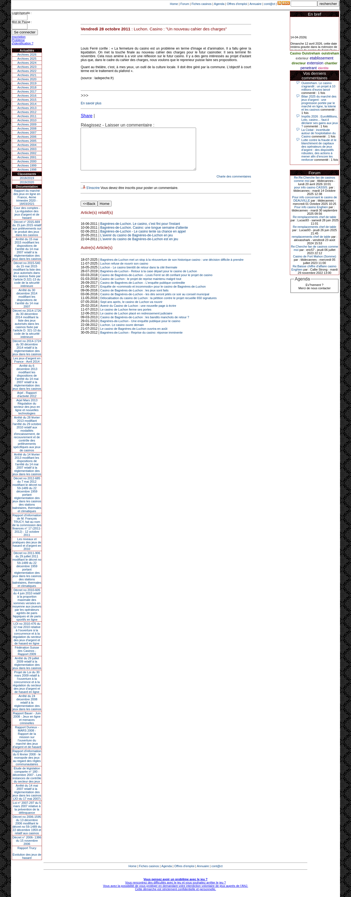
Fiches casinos (202, 3)
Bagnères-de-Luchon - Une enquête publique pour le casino (140, 329)
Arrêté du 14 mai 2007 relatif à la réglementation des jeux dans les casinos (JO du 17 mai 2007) (27, 792)
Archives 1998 (26, 169)
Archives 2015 (26, 99)
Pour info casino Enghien (311, 207)
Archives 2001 (26, 157)
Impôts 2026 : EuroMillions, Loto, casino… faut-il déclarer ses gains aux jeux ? (319, 121)
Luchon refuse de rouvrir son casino (124, 271)
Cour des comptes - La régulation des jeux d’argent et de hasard (27, 212)
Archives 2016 (26, 95)
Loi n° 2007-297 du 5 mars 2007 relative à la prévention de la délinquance (27, 807)
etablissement (321, 58)
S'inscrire (93, 196)
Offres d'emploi (237, 3)
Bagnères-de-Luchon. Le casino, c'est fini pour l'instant (140, 232)
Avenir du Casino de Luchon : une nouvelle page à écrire (138, 314)
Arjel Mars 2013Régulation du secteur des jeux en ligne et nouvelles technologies (27, 407)
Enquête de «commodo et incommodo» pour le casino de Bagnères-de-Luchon (153, 294)
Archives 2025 (26, 58)
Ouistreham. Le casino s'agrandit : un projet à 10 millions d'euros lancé (318, 86)
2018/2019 (27, 178)
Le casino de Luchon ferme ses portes (126, 317)
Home (174, 3)
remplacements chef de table (311, 236)
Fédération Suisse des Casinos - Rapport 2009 (27, 651)
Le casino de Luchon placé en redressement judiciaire (136, 321)
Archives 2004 (26, 145)
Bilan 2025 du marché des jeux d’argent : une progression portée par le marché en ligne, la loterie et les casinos (318, 103)
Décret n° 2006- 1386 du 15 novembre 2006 (27, 841)
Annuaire (256, 3)
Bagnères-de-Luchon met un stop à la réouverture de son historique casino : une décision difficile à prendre (172, 268)
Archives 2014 (26, 103)
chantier (331, 63)
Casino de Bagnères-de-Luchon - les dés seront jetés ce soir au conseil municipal (154, 302)
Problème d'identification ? (22, 41)
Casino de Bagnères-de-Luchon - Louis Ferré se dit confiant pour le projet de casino (156, 283)
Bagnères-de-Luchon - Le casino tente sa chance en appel (143, 240)
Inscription (19, 36)
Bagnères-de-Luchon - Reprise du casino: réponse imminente (141, 340)
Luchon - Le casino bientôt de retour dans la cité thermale (138, 275)
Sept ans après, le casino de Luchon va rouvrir (131, 310)
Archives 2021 (26, 75)
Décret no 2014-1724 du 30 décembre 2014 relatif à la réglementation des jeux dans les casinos (27, 347)
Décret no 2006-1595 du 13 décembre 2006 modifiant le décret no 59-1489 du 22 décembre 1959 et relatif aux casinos (27, 825)
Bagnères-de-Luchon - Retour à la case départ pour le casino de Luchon (148, 279)
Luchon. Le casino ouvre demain (122, 333)
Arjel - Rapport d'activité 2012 (27, 394)
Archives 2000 (26, 161)
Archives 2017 (26, 91)
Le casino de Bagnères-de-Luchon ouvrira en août (134, 337)
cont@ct (269, 3)
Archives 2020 (26, 79)
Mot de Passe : (22, 22)
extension (315, 63)
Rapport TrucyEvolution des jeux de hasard (27, 852)
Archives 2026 (26, 54)
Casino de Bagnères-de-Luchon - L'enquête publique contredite (142, 291)
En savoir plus (91, 103)
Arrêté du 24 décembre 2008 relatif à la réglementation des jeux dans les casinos (27, 702)
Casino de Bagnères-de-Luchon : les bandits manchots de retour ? (144, 325)
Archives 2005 (26, 140)
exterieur (302, 58)
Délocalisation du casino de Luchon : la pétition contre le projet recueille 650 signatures (158, 306)
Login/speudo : (22, 13)
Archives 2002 (26, 153)
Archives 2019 (26, 83)
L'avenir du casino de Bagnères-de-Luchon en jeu (136, 243)
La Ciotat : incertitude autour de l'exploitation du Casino (318, 133)
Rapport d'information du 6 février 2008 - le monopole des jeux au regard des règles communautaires (27, 757)
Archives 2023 (26, 66)
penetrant (309, 68)
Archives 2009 (26, 124)
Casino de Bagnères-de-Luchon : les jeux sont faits (134, 298)
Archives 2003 (26, 149)
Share (86, 115)
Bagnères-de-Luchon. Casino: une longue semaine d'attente (144, 236)
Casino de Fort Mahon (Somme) (314, 256)
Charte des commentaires (234, 184)
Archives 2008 (26, 128)
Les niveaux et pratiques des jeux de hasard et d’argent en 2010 (27, 544)
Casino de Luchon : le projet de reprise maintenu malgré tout (140, 287)
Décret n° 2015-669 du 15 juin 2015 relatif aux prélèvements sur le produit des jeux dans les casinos (26, 228)
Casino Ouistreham (305, 53)
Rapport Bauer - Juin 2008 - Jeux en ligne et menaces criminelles (27, 718)
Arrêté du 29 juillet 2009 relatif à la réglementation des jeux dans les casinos (27, 663)
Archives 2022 (26, 71)
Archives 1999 (26, 165)
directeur (299, 63)
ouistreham (330, 53)
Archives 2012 (26, 112)
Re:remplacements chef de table (314, 217)
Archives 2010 (26, 120)
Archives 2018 (26, 87)
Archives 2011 (26, 116)
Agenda (219, 3)
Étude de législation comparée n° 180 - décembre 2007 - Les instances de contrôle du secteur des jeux (27, 775)
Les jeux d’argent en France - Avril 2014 (26, 360)
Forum (184, 3)
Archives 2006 (26, 136)
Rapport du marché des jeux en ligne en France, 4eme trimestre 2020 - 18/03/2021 (26, 197)
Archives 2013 (26, 108)
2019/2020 (27, 182)
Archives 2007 (26, 132)
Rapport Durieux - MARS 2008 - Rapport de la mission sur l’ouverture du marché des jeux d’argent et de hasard (27, 737)
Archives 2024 (26, 62)
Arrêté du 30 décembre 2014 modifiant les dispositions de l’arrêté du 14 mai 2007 (27, 298)
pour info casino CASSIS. (311, 187)
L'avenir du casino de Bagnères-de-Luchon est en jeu (139, 247)
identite (323, 68)
